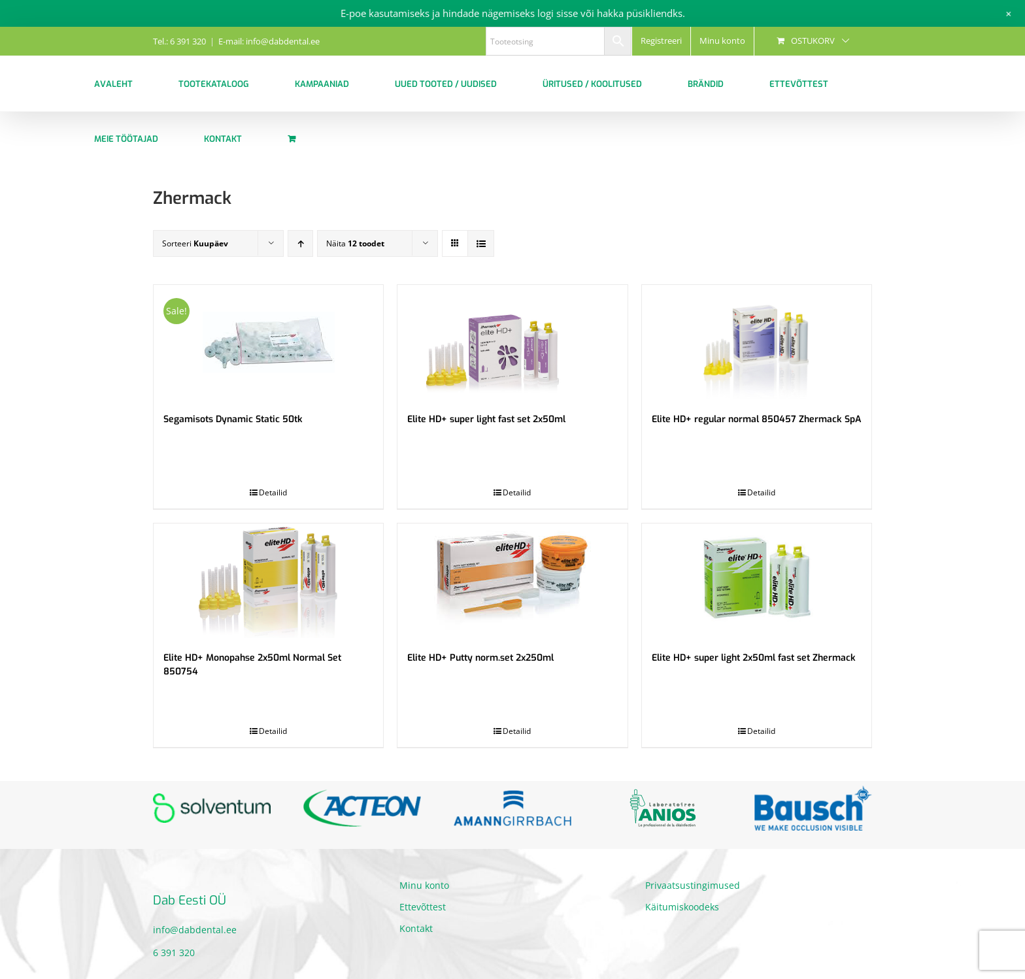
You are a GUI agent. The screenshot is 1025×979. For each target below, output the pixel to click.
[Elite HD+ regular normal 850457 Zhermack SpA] (756, 342)
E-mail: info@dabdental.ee (269, 41)
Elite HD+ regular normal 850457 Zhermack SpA (757, 419)
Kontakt (416, 928)
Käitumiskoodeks (682, 907)
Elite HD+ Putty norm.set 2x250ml (480, 658)
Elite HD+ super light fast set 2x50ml (486, 419)
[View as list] (481, 243)
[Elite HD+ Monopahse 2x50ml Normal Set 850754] (268, 580)
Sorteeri (195, 243)
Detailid (273, 492)
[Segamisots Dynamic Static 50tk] (268, 342)
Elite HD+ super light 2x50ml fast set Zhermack (754, 658)
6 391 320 (174, 952)
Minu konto (424, 885)
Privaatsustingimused (692, 885)
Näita (355, 243)
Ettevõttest (422, 907)
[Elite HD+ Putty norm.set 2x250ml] (512, 580)
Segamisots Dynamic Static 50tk (233, 419)
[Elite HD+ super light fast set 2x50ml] (512, 342)
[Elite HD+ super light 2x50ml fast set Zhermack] (756, 580)
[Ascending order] (300, 243)
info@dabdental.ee (195, 929)
